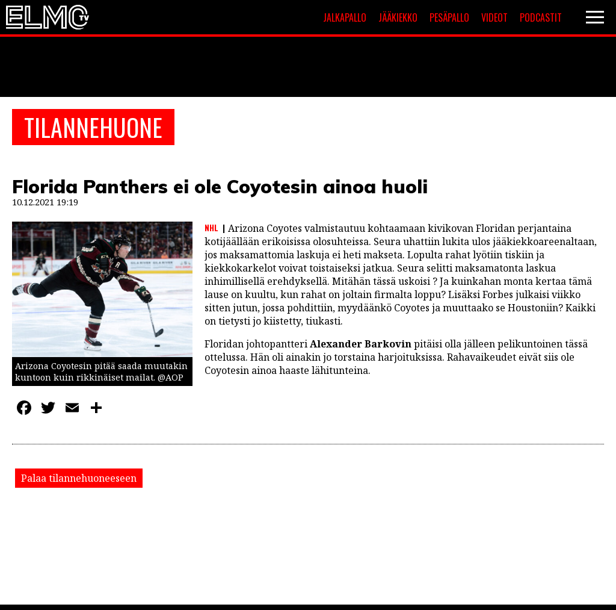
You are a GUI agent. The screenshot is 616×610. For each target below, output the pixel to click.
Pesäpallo (449, 17)
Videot (494, 17)
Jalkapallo (344, 17)
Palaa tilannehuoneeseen (79, 478)
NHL (211, 228)
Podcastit (541, 17)
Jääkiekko (397, 17)
